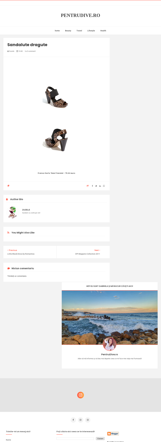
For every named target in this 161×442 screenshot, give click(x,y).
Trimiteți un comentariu (16, 277)
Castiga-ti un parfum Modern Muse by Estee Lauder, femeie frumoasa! (136, 373)
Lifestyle (91, 31)
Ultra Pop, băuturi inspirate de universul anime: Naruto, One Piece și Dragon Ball (136, 413)
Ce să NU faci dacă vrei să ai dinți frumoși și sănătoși (135, 399)
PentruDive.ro (80, 15)
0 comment (30, 51)
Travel (79, 31)
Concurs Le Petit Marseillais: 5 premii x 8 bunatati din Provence (137, 360)
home (57, 31)
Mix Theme (103, 435)
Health (103, 31)
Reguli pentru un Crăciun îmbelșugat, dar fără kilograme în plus (136, 386)
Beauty (68, 31)
